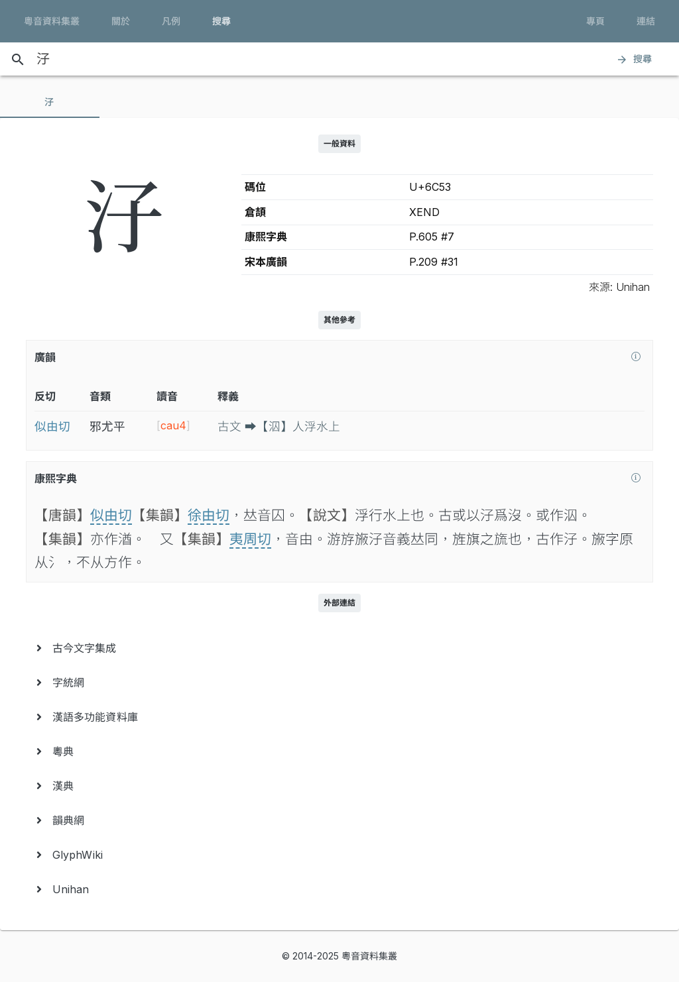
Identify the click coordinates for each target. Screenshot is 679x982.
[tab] (49, 102)
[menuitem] (339, 648)
